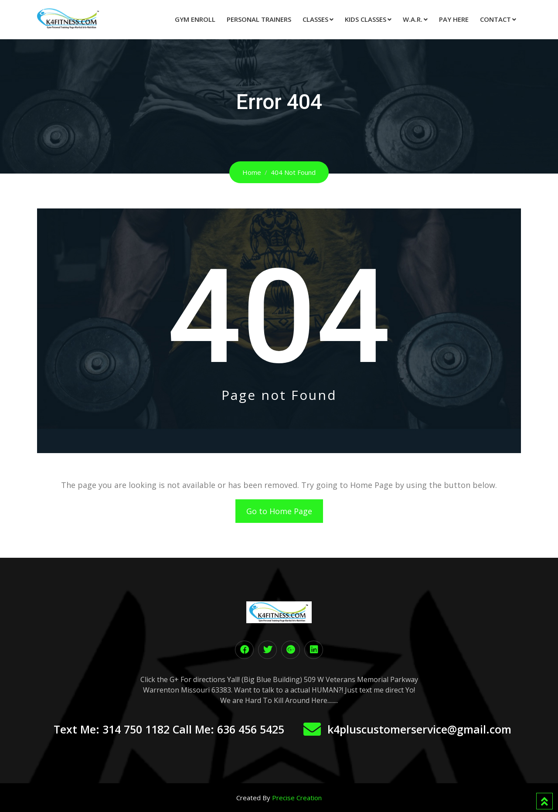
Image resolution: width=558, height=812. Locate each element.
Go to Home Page (279, 511)
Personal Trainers (259, 19)
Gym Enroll (195, 19)
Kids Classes (365, 19)
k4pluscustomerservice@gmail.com (419, 729)
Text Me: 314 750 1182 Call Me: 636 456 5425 (169, 729)
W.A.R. (412, 19)
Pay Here (454, 19)
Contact (495, 19)
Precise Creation (297, 797)
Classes (315, 19)
